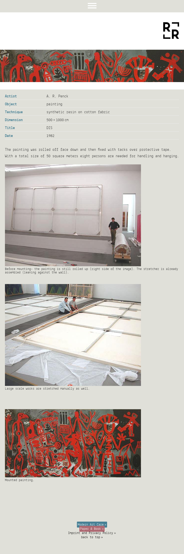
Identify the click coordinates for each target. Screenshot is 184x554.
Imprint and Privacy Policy (90, 533)
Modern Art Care (91, 525)
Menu (92, 6)
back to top (90, 537)
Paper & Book (90, 529)
